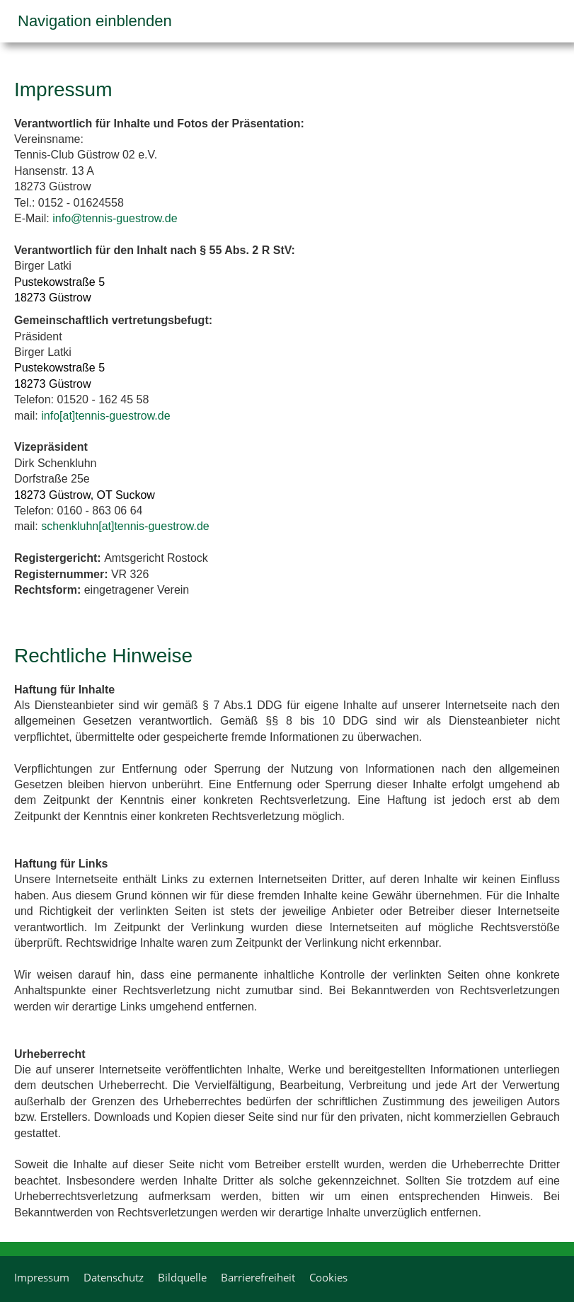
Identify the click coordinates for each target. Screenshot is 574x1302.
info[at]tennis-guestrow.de (105, 416)
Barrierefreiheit (258, 1277)
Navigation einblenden (95, 21)
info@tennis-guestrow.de (114, 218)
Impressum (41, 1277)
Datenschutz (114, 1277)
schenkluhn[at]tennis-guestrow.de (125, 526)
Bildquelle (182, 1277)
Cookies (328, 1277)
